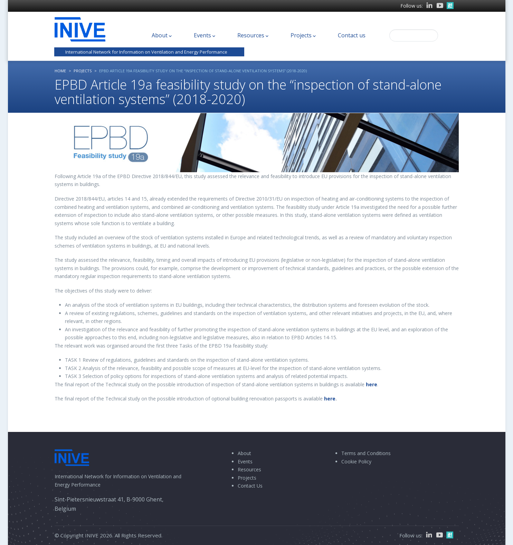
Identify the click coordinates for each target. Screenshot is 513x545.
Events (204, 35)
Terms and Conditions (366, 453)
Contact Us (250, 485)
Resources (252, 35)
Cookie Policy (356, 461)
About (162, 35)
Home (60, 70)
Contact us (351, 35)
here (371, 384)
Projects (303, 35)
